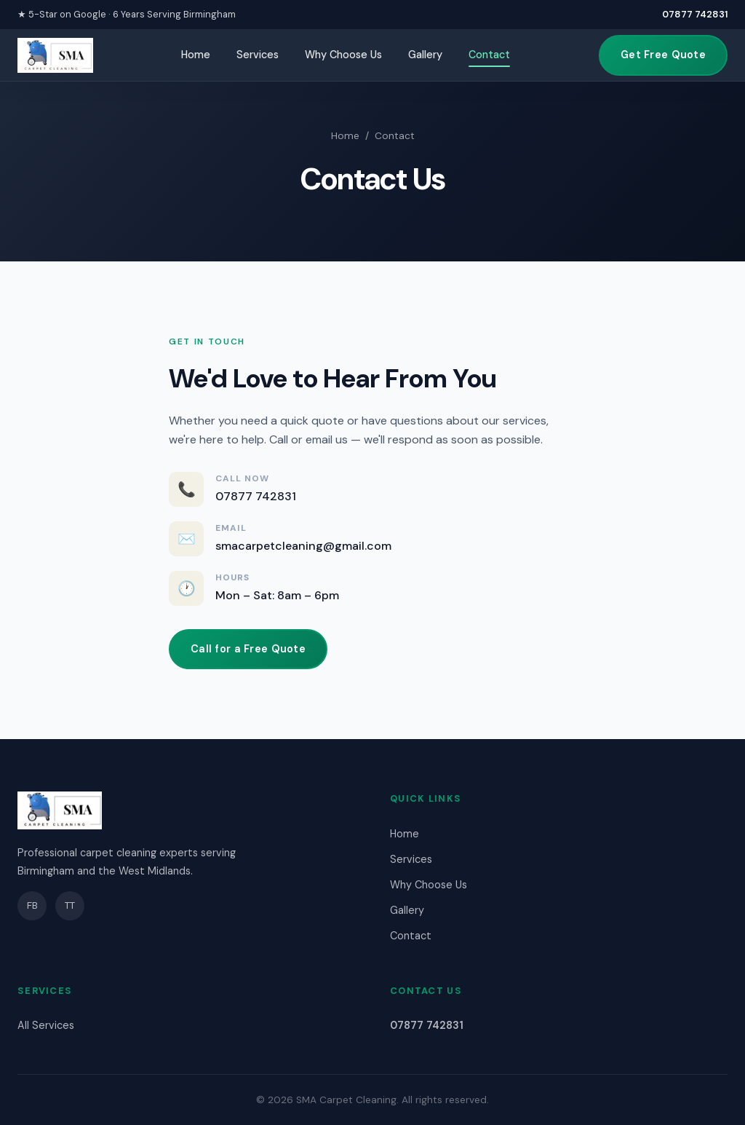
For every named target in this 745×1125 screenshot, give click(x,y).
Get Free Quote (663, 54)
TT (70, 905)
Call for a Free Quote (248, 648)
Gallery (425, 54)
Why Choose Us (343, 54)
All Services (45, 1025)
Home (195, 54)
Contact (489, 54)
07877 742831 (695, 14)
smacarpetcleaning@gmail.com (303, 545)
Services (257, 54)
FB (32, 905)
